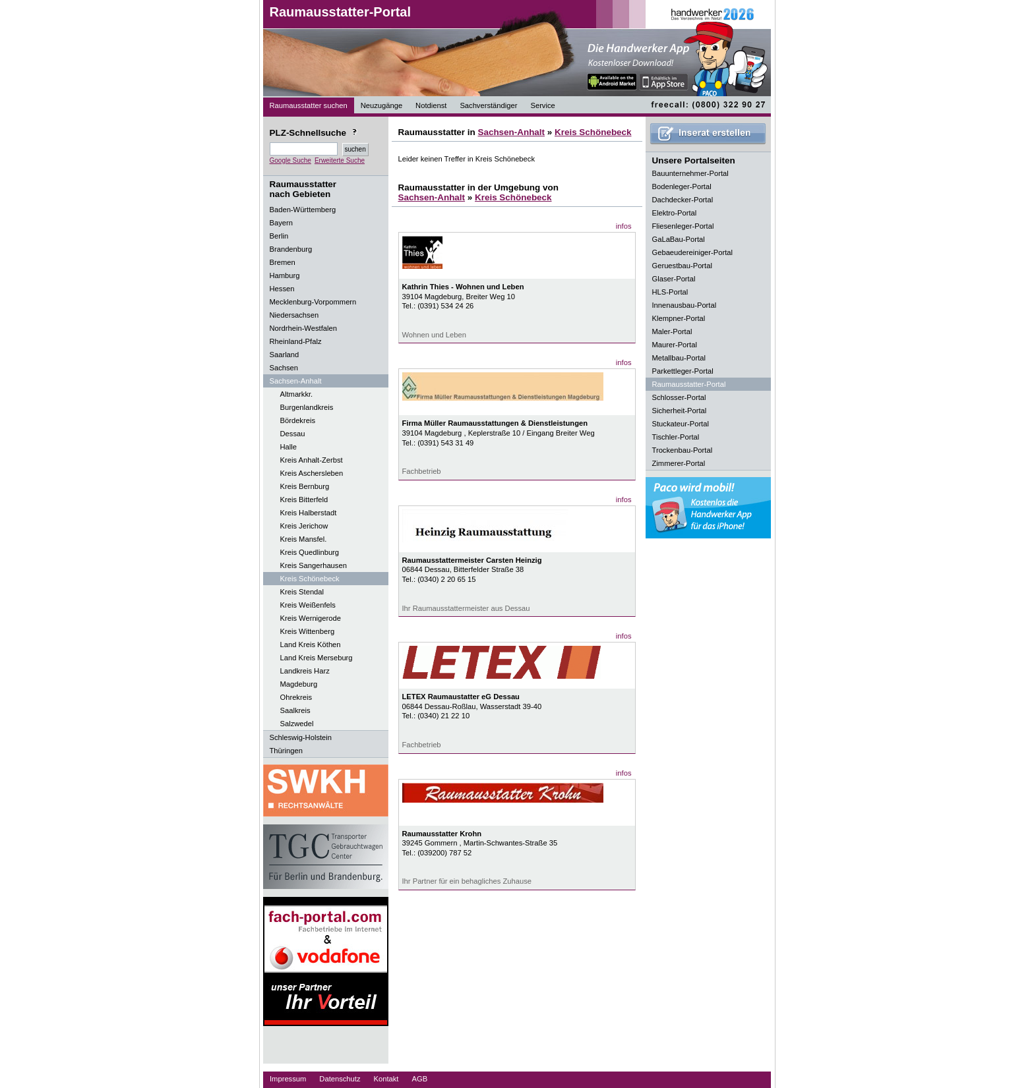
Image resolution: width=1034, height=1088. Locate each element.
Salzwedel (297, 724)
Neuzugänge (381, 105)
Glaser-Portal (674, 279)
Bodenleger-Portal (682, 186)
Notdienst (430, 105)
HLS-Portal (670, 292)
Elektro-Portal (674, 213)
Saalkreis (295, 710)
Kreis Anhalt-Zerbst (311, 460)
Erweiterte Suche (340, 160)
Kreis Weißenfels (308, 605)
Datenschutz (339, 1079)
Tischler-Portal (676, 437)
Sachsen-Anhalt (511, 132)
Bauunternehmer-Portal (690, 173)
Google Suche (290, 160)
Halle (288, 447)
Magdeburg (299, 684)
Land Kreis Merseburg (316, 658)
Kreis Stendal (302, 592)
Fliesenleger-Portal (683, 226)
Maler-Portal (672, 331)
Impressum (288, 1079)
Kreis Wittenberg (307, 631)
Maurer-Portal (674, 345)
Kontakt (386, 1079)
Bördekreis (297, 420)
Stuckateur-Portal (680, 424)
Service (542, 105)
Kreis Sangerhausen (313, 565)
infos (624, 226)
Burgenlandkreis (307, 407)
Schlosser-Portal (679, 397)
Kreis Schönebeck (310, 579)
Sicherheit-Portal (679, 411)
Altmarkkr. (296, 394)
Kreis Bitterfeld (304, 499)
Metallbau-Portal (679, 358)
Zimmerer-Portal (679, 463)
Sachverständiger (488, 105)
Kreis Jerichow (304, 526)
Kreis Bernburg (305, 486)
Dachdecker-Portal (683, 200)
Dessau (292, 434)
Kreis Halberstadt (308, 513)
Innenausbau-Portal (684, 305)
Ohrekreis (296, 697)
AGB (419, 1079)
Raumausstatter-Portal (340, 12)
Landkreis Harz (305, 671)
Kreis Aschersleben (312, 473)
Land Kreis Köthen (310, 644)
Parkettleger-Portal (683, 371)
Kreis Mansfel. (303, 539)
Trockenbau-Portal (682, 450)
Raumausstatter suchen (309, 105)
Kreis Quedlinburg (310, 552)
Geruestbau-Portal (682, 266)
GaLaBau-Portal (678, 239)
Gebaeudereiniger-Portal (692, 252)
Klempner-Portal (679, 318)
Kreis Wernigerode (310, 618)
